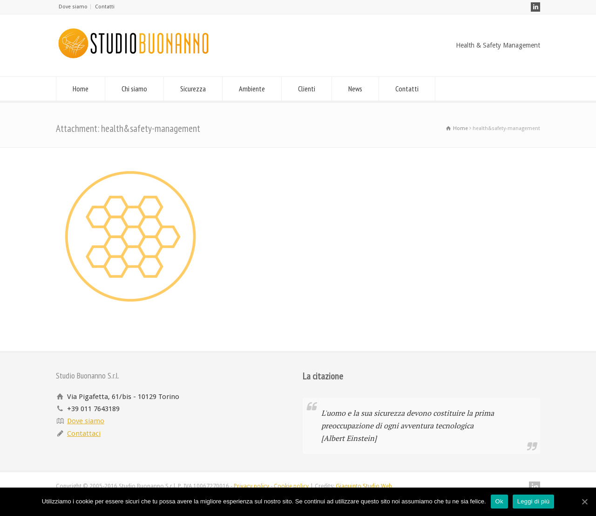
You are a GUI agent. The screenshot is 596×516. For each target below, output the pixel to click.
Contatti (105, 7)
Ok (499, 501)
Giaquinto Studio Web (364, 486)
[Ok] (584, 501)
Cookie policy (291, 486)
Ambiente (252, 88)
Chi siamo (134, 88)
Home (80, 88)
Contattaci (84, 433)
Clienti (306, 88)
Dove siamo (73, 7)
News (355, 88)
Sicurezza (193, 88)
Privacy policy (251, 486)
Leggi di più (533, 501)
